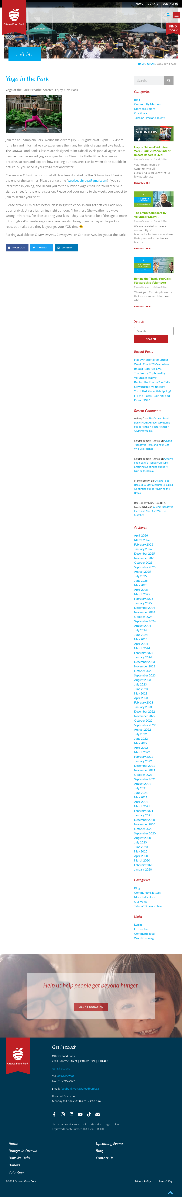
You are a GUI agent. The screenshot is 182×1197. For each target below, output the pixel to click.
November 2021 (144, 770)
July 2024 (140, 630)
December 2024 (144, 607)
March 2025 (142, 594)
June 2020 (141, 847)
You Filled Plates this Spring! (152, 391)
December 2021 (144, 765)
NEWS (139, 3)
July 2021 (140, 788)
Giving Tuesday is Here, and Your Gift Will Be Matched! (153, 444)
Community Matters (147, 104)
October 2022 (143, 720)
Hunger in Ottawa (22, 1150)
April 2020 (141, 856)
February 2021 (143, 810)
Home (141, 64)
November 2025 (144, 558)
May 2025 (140, 585)
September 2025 (145, 567)
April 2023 (141, 698)
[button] (168, 15)
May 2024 (140, 639)
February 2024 (143, 652)
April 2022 (141, 747)
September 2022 (145, 725)
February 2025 (143, 598)
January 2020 (143, 869)
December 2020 (144, 819)
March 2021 (142, 806)
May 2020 (140, 851)
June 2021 (141, 792)
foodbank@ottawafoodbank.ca (80, 1088)
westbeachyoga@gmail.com (87, 180)
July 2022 (140, 734)
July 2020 (140, 842)
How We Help (19, 1157)
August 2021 (142, 783)
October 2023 (143, 671)
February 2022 (143, 756)
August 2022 (142, 729)
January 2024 (143, 657)
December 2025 (144, 553)
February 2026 (143, 544)
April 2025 (141, 589)
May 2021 (140, 797)
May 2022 (140, 743)
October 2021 (143, 774)
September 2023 (145, 675)
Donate (153, 3)
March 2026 (142, 540)
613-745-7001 (65, 1076)
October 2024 (143, 616)
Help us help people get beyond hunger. (91, 985)
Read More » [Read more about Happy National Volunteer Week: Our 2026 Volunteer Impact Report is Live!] (142, 182)
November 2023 (144, 666)
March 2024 (142, 648)
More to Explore (144, 108)
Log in (138, 924)
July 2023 (140, 684)
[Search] (169, 80)
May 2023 (140, 693)
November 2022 (144, 716)
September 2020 (145, 833)
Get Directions (61, 1068)
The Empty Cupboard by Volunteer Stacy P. (150, 214)
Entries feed (142, 929)
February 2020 (143, 865)
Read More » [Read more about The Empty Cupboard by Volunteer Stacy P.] (142, 248)
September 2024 (145, 621)
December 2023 (144, 661)
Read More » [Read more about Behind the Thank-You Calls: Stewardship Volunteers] (142, 306)
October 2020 (143, 828)
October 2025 (143, 562)
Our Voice (140, 113)
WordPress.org (144, 938)
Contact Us (170, 3)
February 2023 (143, 702)
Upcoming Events (110, 1143)
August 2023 (142, 680)
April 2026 (141, 535)
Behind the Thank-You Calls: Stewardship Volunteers (152, 280)
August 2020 (142, 837)
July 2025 (140, 576)
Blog (137, 99)
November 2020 (144, 824)
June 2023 (141, 689)
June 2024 (141, 634)
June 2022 (141, 738)
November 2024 (144, 612)
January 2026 (143, 549)
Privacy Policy (142, 1181)
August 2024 (142, 625)
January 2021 (143, 815)
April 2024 (141, 643)
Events (150, 64)
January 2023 (143, 707)
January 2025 (143, 603)
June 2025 (141, 580)
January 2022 (143, 761)
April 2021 (141, 801)
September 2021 (145, 779)
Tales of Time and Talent (149, 117)
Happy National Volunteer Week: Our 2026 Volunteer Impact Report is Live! (152, 151)
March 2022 (142, 752)
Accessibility (165, 1181)
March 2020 (142, 860)
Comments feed (144, 933)
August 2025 (142, 571)
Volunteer (16, 1172)
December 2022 (144, 711)
